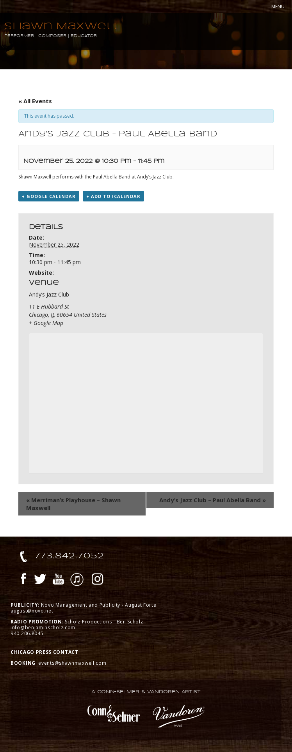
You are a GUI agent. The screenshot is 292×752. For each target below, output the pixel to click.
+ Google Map (46, 323)
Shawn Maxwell (62, 26)
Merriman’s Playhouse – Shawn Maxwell (73, 504)
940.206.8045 (27, 633)
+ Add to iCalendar (113, 196)
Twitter (40, 580)
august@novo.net (32, 610)
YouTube (59, 580)
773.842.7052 (69, 555)
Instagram (98, 580)
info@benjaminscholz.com (43, 627)
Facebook (23, 580)
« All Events (35, 101)
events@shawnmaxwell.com (72, 663)
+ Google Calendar (49, 196)
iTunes (77, 580)
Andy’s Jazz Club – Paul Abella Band (212, 500)
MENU (278, 6)
